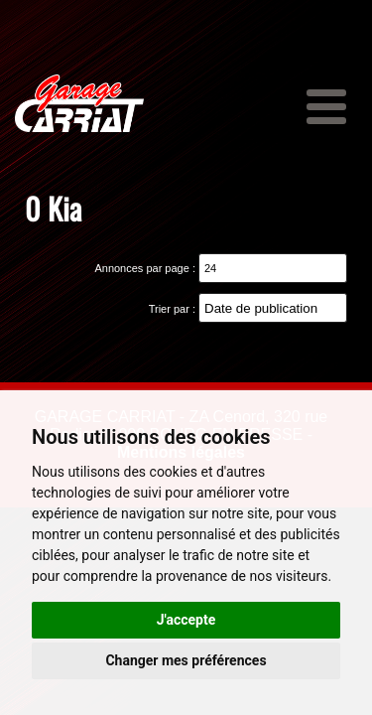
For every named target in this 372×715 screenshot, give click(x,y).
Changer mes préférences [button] (185, 660)
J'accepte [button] (186, 620)
